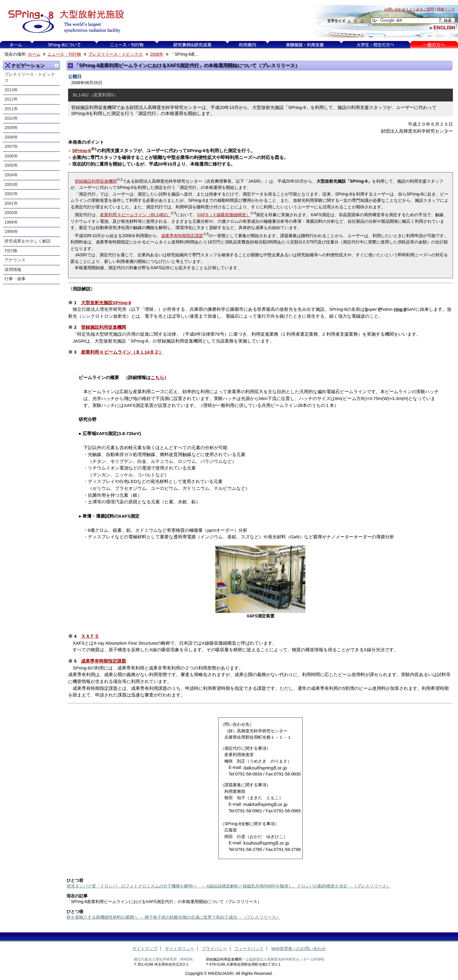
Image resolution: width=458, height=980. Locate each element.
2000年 (11, 212)
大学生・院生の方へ (375, 45)
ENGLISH (444, 27)
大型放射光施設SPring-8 (106, 302)
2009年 (11, 127)
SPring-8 (81, 150)
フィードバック (249, 948)
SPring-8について (64, 45)
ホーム (15, 45)
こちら (157, 377)
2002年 (11, 194)
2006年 (11, 156)
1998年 (11, 231)
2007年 (11, 146)
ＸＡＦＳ (90, 636)
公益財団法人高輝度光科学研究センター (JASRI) (284, 959)
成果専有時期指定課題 (182, 235)
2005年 (11, 165)
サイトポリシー (179, 948)
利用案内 (247, 45)
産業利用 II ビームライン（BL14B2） (135, 214)
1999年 (11, 222)
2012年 (11, 99)
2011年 (11, 109)
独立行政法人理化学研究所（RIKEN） (165, 959)
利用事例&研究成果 (192, 45)
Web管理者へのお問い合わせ (298, 948)
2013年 (11, 90)
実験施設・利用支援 (304, 45)
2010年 (11, 118)
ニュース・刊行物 (127, 45)
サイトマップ (144, 948)
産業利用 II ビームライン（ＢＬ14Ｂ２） (122, 352)
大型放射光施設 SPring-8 (64, 21)
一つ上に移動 (56, 65)
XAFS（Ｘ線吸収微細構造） (223, 214)
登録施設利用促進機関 (96, 181)
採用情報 (12, 269)
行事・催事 (14, 279)
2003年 (11, 184)
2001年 (11, 203)
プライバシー (214, 948)
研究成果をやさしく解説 (27, 241)
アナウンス (14, 260)
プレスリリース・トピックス (115, 54)
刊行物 (10, 251)
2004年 (11, 175)
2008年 (156, 54)
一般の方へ (434, 45)
